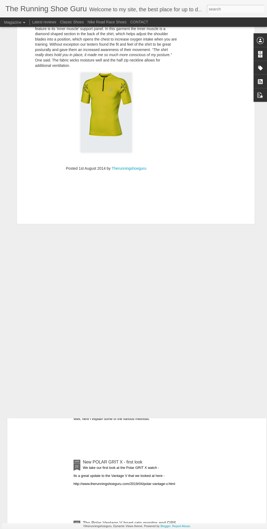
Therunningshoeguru (129, 91)
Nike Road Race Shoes (107, 22)
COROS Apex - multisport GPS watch (119, 340)
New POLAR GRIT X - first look (112, 462)
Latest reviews (44, 22)
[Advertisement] (106, 125)
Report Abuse (181, 526)
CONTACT (139, 22)
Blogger (165, 526)
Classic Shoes (72, 22)
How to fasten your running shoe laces (119, 401)
